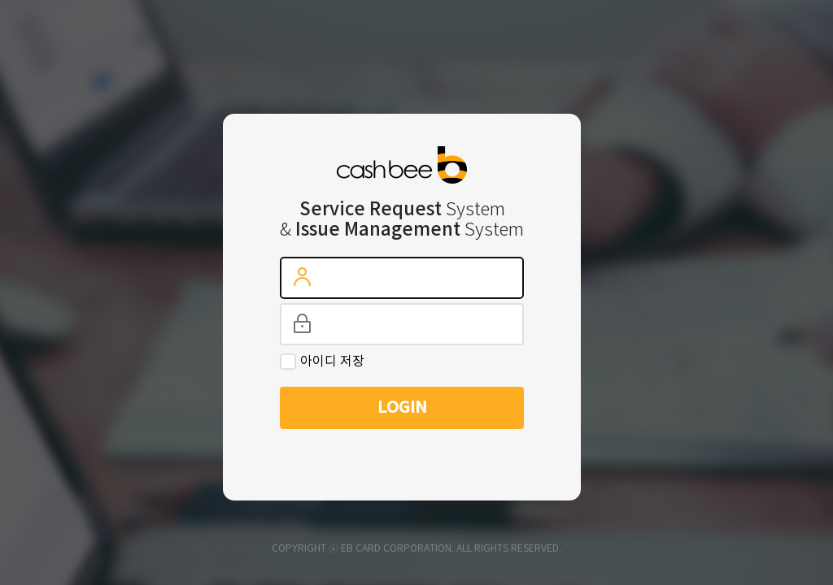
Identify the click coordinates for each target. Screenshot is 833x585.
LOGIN (402, 408)
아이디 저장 (332, 361)
